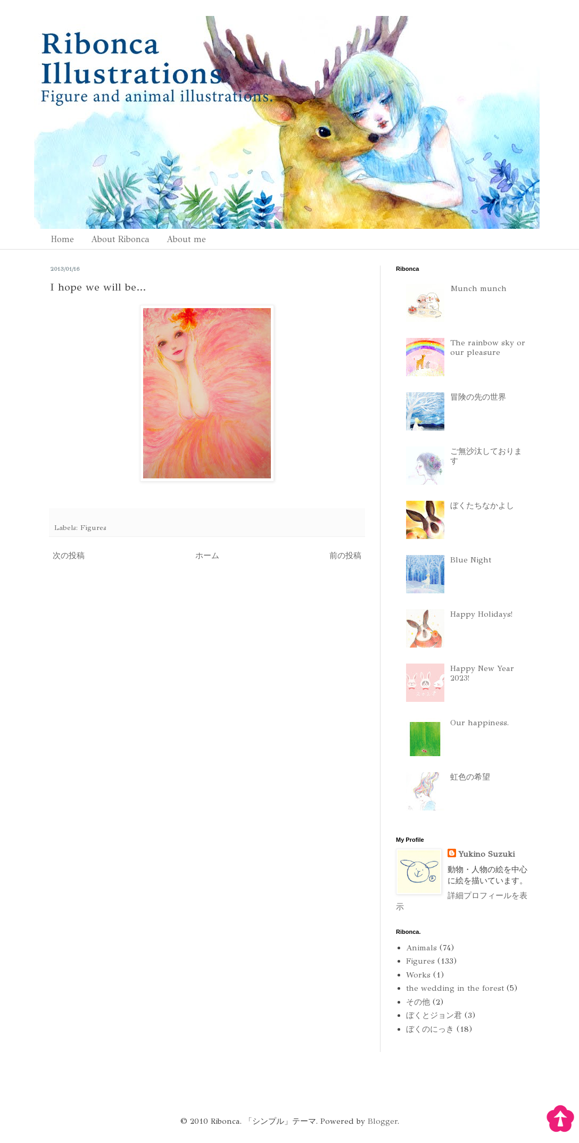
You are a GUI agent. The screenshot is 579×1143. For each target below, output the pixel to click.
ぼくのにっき (430, 1029)
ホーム (207, 555)
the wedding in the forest (455, 988)
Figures (93, 527)
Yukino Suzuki (486, 854)
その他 (418, 1002)
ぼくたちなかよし (482, 505)
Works (418, 975)
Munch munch (478, 288)
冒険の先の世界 (478, 397)
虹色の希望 (470, 777)
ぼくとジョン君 (434, 1015)
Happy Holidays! (481, 614)
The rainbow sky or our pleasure (487, 347)
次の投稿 (69, 555)
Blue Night (470, 560)
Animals (421, 947)
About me (186, 239)
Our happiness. (479, 722)
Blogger (383, 1121)
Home (62, 239)
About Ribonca (120, 239)
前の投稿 (345, 555)
